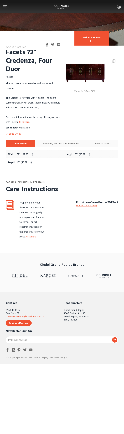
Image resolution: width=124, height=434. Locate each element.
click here (31, 236)
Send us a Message (18, 323)
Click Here (24, 121)
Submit (114, 340)
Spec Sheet (15, 133)
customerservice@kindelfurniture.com (25, 316)
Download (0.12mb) (86, 205)
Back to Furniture (92, 37)
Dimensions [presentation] (20, 143)
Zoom (113, 61)
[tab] (20, 143)
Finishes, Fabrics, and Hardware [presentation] (61, 143)
